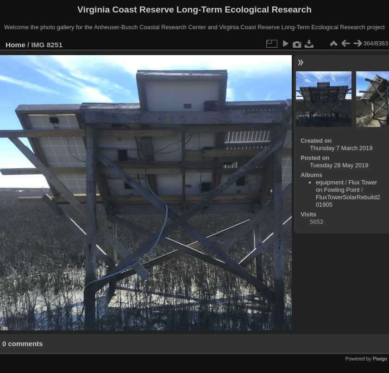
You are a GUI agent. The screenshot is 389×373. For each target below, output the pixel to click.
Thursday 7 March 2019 (341, 148)
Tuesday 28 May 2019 (339, 165)
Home (15, 45)
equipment (330, 182)
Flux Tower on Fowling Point (346, 186)
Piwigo (380, 358)
